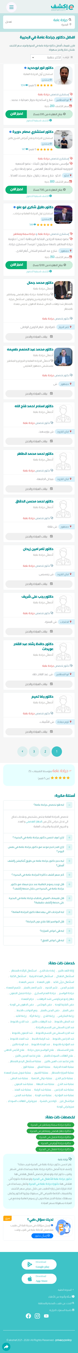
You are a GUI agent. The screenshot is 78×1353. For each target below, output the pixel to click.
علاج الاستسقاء (65, 1049)
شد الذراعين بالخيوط (63, 1038)
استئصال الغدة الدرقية (41, 976)
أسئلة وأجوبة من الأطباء (61, 1296)
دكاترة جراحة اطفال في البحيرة (55, 1149)
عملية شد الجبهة (45, 1084)
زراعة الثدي (49, 1015)
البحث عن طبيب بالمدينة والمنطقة (56, 1303)
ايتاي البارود (64, 431)
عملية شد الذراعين (64, 1089)
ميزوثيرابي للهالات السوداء (22, 1100)
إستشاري (47, 80)
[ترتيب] (46, 57)
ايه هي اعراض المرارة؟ (52, 931)
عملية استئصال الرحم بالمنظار (25, 1061)
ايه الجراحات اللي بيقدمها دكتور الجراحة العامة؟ (37, 912)
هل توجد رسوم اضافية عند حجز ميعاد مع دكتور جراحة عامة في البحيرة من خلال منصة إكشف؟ (37, 887)
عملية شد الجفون (23, 1084)
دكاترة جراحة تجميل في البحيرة (55, 1137)
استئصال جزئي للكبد (63, 981)
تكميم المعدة (13, 987)
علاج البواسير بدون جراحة (40, 1049)
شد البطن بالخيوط (64, 1021)
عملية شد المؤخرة (64, 1095)
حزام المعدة (27, 998)
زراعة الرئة (35, 1015)
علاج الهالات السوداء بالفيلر (58, 1055)
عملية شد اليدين (23, 1095)
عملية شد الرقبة (42, 1089)
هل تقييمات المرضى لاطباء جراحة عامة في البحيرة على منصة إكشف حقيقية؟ (36, 901)
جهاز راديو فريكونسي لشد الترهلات (55, 998)
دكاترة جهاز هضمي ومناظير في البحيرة (50, 1131)
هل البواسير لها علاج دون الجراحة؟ (45, 922)
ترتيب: (66, 57)
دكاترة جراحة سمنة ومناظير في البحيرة (51, 1124)
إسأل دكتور (42, 1235)
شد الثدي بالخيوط (19, 1021)
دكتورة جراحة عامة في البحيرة (44, 1183)
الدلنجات (66, 621)
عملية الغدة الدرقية (63, 1066)
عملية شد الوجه (43, 1095)
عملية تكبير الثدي (64, 1078)
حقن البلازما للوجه (64, 1004)
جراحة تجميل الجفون (20, 993)
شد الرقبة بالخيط (41, 1038)
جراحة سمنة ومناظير (24, 233)
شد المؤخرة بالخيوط (63, 1044)
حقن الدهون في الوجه (22, 1004)
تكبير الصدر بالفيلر (33, 987)
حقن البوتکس (44, 1004)
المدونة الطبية (66, 1289)
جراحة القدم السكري (45, 993)
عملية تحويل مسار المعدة (17, 1072)
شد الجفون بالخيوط (22, 1032)
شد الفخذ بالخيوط (19, 1038)
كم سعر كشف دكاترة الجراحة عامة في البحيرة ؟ (38, 875)
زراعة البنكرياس (66, 1015)
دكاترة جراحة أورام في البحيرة (56, 1143)
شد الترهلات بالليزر (41, 1021)
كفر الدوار (65, 327)
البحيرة (39, 22)
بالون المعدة (43, 981)
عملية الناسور (41, 1072)
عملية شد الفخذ (22, 1089)
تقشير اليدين (67, 987)
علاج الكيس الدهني (14, 1049)
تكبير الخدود (51, 987)
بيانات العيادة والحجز (39, 336)
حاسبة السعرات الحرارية (61, 1310)
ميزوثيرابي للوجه (65, 1106)
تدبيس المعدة (26, 981)
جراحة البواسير (66, 993)
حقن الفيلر (68, 1010)
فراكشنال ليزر (66, 1100)
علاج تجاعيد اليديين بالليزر (28, 1055)
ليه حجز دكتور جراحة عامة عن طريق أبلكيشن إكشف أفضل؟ (35, 863)
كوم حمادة (64, 721)
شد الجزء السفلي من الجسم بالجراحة (55, 1027)
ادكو (68, 175)
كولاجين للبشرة (48, 1100)
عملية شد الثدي (65, 1084)
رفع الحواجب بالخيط (26, 1010)
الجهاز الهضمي (34, 821)
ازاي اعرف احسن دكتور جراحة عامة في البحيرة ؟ (38, 838)
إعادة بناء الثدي (47, 970)
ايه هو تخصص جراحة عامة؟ (49, 805)
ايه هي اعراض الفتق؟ (52, 941)
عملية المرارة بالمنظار (62, 1072)
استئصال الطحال (65, 976)
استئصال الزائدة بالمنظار (24, 970)
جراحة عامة (44, 94)
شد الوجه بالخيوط (40, 1044)
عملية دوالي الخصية (41, 1078)
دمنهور (66, 250)
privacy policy (63, 1340)
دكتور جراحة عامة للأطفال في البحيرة (52, 1178)
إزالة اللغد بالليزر (66, 970)
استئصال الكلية (18, 976)
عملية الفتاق (44, 1066)
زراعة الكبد (21, 1015)
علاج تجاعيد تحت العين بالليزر (59, 1061)
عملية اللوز (28, 1066)
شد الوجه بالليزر (20, 1044)
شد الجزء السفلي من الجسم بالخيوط (55, 1032)
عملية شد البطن (19, 1078)
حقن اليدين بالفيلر (49, 1010)
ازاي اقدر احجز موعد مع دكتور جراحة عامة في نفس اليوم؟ (36, 849)
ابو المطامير (64, 99)
